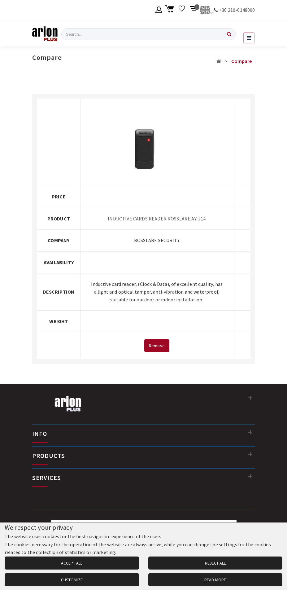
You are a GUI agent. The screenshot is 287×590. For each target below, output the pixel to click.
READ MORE (215, 580)
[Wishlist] (181, 11)
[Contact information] (250, 397)
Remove (157, 345)
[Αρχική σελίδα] (219, 61)
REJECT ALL (215, 563)
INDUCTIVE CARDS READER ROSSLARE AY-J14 (157, 218)
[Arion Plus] (45, 34)
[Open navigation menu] (248, 37)
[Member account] (159, 11)
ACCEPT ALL (71, 563)
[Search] (229, 34)
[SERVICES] (250, 476)
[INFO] (250, 432)
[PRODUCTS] (250, 454)
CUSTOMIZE (72, 580)
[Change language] (206, 11)
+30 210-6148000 (237, 10)
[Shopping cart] (170, 11)
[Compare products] (193, 11)
